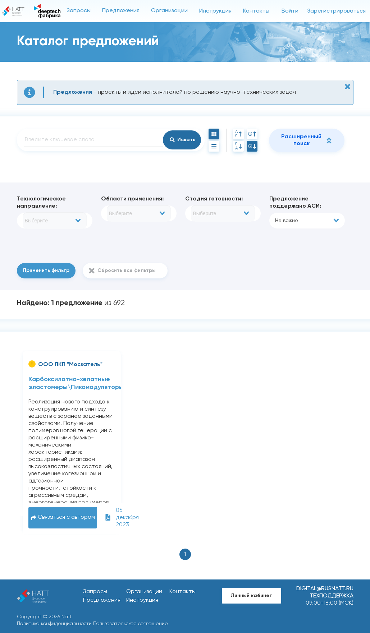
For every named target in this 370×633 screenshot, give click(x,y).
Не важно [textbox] (286, 220)
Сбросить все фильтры (126, 270)
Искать (186, 139)
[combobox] (55, 220)
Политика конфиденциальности (54, 623)
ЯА (238, 146)
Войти (290, 11)
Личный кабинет (251, 595)
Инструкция (215, 11)
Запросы (79, 11)
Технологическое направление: (41, 202)
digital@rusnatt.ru (324, 589)
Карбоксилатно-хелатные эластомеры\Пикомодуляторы (76, 383)
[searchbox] (54, 220)
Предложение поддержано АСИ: (295, 202)
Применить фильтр (46, 270)
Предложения (121, 11)
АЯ (238, 134)
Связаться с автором (63, 517)
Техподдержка (331, 596)
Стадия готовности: (214, 199)
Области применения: (132, 199)
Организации (169, 11)
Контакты (256, 11)
